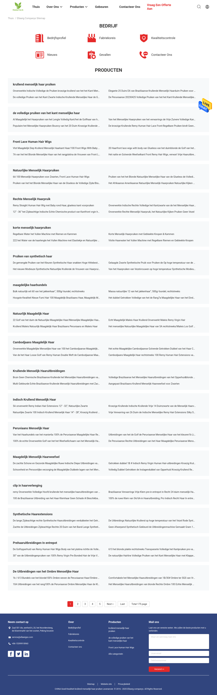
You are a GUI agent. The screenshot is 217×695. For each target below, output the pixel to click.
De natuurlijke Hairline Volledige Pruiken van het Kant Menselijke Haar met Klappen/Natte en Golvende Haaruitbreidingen (156, 555)
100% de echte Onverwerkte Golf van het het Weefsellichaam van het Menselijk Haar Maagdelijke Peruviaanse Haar (60, 441)
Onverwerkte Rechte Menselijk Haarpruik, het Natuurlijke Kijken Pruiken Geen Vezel (151, 211)
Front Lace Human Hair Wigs (32, 141)
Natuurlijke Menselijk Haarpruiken (36, 170)
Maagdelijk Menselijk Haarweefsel (36, 457)
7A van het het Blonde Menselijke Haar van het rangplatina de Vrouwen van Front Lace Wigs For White (60, 154)
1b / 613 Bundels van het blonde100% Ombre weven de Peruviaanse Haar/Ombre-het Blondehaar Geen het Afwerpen (60, 578)
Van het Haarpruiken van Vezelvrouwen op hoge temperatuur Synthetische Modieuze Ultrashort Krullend (156, 269)
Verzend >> (159, 669)
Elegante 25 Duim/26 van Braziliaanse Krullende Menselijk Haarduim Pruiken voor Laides (154, 90)
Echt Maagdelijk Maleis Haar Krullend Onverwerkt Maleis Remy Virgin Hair (146, 320)
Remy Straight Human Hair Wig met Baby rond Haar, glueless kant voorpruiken (53, 205)
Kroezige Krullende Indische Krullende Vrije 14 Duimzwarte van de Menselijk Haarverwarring (156, 406)
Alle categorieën (115, 654)
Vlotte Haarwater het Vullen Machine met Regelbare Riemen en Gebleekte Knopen (150, 240)
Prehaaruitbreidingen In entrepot (35, 543)
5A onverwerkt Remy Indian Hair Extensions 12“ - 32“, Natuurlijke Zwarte (50, 406)
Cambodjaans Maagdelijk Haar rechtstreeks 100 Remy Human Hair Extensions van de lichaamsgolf (156, 355)
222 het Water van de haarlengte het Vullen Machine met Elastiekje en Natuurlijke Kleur (58, 240)
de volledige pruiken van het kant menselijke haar (46, 113)
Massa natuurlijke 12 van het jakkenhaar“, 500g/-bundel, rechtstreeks (144, 291)
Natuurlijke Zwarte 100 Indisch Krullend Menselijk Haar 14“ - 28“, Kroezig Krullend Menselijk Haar (60, 412)
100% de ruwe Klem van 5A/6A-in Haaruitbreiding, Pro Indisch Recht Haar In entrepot (152, 498)
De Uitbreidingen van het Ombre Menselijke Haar (46, 571)
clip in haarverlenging (27, 485)
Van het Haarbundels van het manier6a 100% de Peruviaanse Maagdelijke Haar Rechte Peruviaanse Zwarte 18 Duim (60, 434)
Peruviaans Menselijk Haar (31, 428)
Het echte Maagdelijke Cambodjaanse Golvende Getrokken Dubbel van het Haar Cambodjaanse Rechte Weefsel (156, 348)
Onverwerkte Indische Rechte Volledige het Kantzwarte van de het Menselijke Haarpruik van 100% (156, 205)
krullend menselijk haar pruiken (34, 84)
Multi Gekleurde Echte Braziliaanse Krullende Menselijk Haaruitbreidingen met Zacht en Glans (60, 383)
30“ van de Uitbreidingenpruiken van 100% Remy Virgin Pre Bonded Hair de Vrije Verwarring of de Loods (60, 555)
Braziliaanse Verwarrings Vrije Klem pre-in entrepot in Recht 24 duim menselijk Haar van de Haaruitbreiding (156, 492)
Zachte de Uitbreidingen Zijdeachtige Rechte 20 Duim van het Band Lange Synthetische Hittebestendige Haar (60, 527)
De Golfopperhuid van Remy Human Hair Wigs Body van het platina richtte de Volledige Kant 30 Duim (60, 549)
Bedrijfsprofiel (74, 628)
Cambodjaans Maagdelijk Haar (33, 342)
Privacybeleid (124, 684)
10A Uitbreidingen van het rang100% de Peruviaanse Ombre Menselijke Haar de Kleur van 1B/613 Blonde (60, 584)
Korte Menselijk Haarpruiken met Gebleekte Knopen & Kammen (141, 234)
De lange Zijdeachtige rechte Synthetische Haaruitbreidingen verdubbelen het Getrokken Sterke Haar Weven (60, 520)
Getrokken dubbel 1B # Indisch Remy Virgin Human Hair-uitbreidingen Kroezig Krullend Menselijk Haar (156, 463)
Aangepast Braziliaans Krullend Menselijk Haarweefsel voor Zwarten (143, 383)
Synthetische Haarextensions (33, 514)
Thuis (11, 18)
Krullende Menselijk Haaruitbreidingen (39, 371)
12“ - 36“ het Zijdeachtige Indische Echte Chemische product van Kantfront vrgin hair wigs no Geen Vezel (60, 211)
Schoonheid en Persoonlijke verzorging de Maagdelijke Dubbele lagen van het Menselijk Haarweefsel (60, 469)
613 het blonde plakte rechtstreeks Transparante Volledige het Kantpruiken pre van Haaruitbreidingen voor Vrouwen (156, 549)
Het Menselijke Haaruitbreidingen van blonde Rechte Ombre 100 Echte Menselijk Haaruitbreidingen (156, 584)
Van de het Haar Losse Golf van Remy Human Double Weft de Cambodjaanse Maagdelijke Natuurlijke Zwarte (60, 355)
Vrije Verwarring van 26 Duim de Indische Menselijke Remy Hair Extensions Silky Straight (154, 412)
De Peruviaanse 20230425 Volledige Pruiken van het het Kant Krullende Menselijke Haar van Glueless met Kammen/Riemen (156, 97)
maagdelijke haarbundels (30, 285)
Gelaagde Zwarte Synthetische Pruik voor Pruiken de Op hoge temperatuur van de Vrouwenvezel (156, 262)
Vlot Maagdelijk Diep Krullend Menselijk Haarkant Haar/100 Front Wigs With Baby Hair (57, 148)
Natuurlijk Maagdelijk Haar (31, 313)
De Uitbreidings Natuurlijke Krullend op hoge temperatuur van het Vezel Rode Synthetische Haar (156, 520)
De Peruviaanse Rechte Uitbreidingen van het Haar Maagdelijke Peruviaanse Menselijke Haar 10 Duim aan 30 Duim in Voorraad (156, 441)
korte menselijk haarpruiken (32, 227)
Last (122, 604)
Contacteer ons (75, 647)
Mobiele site (106, 684)
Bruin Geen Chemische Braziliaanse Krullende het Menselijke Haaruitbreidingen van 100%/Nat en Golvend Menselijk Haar (60, 377)
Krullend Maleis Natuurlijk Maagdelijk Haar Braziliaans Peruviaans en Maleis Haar (55, 326)
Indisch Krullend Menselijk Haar (34, 399)
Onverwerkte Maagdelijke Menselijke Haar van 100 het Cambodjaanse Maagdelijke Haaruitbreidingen (60, 348)
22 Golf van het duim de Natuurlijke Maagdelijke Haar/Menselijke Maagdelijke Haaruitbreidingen (60, 320)
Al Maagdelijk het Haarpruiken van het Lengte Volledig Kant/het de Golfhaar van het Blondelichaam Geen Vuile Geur (60, 119)
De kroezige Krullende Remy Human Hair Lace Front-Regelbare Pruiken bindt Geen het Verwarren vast (156, 125)
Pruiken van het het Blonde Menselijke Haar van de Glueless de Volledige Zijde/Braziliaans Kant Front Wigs (60, 183)
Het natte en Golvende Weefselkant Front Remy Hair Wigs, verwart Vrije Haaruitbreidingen (155, 154)
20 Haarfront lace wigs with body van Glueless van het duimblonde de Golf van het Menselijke (156, 148)
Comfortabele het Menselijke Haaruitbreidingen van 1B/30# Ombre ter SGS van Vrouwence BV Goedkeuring (156, 578)
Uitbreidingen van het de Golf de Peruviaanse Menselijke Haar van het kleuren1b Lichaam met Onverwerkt (156, 434)
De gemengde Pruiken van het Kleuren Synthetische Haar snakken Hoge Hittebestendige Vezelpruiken (60, 262)
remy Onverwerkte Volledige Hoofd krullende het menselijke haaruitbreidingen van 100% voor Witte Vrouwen (60, 492)
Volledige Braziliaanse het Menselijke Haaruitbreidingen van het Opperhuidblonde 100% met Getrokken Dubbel (156, 377)
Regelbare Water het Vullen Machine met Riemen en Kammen (45, 234)
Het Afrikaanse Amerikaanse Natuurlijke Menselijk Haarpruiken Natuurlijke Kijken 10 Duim (155, 183)
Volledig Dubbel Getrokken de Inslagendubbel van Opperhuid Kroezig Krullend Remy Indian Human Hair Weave (156, 469)
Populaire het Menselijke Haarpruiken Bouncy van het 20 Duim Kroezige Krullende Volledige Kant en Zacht (60, 125)
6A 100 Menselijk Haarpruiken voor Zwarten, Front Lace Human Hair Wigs (51, 176)
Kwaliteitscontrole (76, 640)
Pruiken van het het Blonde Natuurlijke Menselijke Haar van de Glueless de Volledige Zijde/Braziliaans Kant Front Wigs (156, 176)
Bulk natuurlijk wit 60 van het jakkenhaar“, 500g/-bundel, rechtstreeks (49, 291)
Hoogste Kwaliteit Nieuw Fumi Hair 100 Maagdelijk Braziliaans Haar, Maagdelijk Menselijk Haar (60, 297)
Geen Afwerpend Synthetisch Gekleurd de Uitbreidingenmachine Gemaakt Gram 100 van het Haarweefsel (156, 527)
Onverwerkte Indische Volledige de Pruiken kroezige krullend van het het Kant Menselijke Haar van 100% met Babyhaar (60, 90)
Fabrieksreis (73, 634)
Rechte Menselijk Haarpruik (31, 199)
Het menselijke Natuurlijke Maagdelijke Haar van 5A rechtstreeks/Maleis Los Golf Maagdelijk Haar (156, 326)
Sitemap (91, 684)
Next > (110, 604)
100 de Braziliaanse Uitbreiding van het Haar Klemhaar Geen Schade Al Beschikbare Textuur (60, 498)
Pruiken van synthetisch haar (32, 256)
